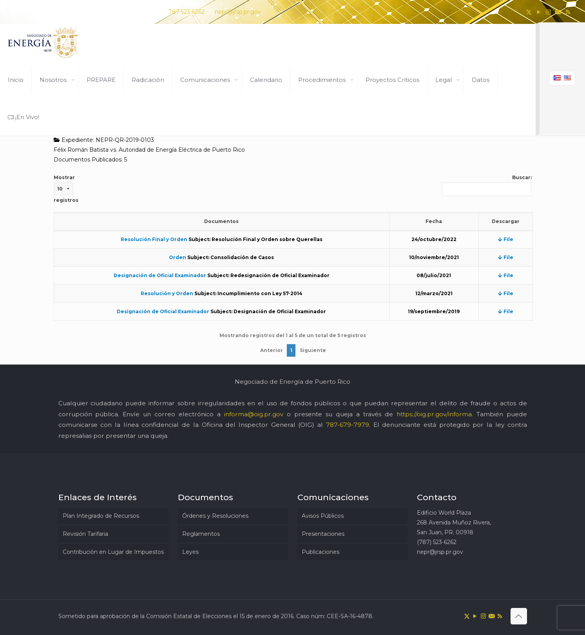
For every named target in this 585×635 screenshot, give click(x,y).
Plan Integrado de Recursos (101, 515)
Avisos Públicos (323, 515)
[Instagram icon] (548, 12)
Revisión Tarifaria (85, 533)
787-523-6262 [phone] (186, 11)
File (505, 239)
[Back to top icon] (519, 616)
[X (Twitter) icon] (529, 12)
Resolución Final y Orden (154, 239)
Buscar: (487, 185)
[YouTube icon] (539, 12)
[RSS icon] (568, 12)
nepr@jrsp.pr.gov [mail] (238, 11)
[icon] (558, 12)
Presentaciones (323, 533)
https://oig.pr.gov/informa (434, 414)
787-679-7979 (347, 424)
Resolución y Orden (167, 293)
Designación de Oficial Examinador (160, 275)
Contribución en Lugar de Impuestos (113, 551)
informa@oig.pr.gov (253, 414)
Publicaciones (320, 551)
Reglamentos (201, 533)
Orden (177, 257)
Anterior (271, 350)
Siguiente (313, 350)
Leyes (190, 551)
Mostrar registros (66, 188)
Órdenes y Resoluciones (215, 515)
